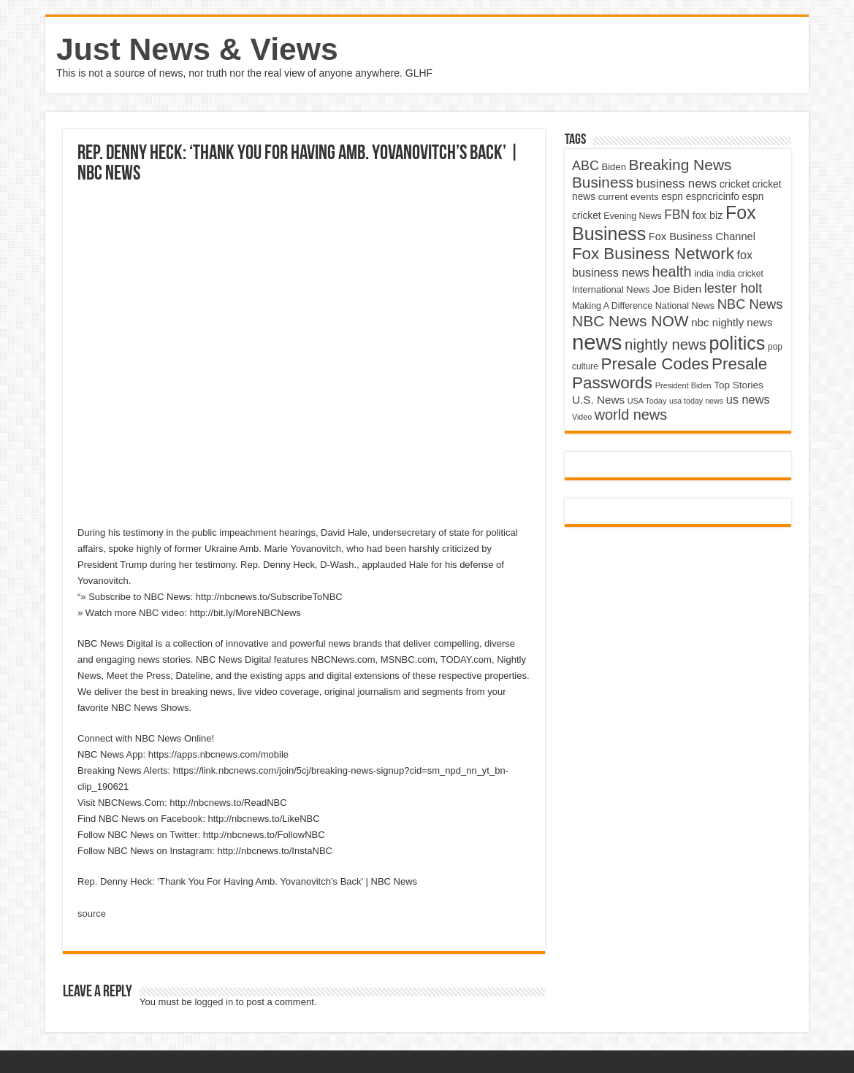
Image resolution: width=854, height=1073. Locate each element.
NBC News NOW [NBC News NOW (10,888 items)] (630, 320)
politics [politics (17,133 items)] (737, 343)
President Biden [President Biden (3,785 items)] (683, 385)
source (91, 913)
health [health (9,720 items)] (672, 272)
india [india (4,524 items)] (704, 274)
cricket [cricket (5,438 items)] (735, 184)
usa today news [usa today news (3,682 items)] (696, 400)
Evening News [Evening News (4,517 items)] (632, 216)
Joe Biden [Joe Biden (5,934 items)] (676, 288)
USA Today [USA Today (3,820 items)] (647, 400)
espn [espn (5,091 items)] (672, 196)
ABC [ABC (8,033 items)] (585, 165)
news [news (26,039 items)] (597, 342)
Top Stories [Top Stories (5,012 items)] (738, 385)
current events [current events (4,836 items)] (628, 196)
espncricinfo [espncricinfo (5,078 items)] (712, 196)
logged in (213, 1001)
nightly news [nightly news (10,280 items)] (665, 344)
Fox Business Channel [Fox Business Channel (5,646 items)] (702, 236)
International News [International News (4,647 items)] (611, 289)
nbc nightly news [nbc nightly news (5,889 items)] (731, 322)
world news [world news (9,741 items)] (631, 415)
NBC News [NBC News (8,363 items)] (750, 304)
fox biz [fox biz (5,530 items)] (708, 215)
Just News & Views (197, 48)
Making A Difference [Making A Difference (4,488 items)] (612, 306)
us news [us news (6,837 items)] (748, 399)
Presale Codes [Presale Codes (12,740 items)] (655, 364)
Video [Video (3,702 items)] (582, 416)
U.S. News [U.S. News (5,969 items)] (598, 399)
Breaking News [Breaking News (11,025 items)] (680, 164)
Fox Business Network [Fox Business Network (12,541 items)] (653, 254)
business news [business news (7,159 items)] (676, 184)
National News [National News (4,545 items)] (684, 306)
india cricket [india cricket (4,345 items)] (740, 274)
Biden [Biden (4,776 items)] (613, 166)
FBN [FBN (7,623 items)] (677, 214)
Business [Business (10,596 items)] (602, 182)
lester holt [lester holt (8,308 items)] (733, 288)
